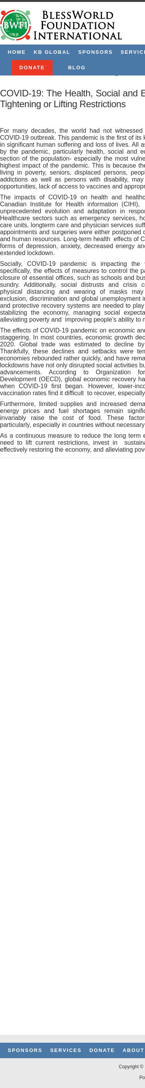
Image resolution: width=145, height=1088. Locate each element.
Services (66, 1050)
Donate (32, 67)
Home (17, 52)
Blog (77, 67)
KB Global (52, 52)
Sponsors (95, 52)
